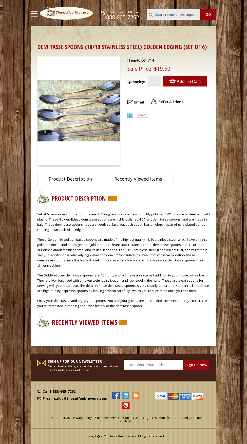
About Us (63, 418)
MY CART (209, 4)
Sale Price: (140, 68)
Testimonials (161, 418)
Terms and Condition (188, 418)
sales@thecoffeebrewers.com (80, 398)
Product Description (70, 179)
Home (42, 33)
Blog (145, 418)
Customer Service (107, 418)
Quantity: (136, 81)
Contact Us (130, 418)
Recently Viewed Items (138, 179)
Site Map (125, 421)
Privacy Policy (82, 418)
